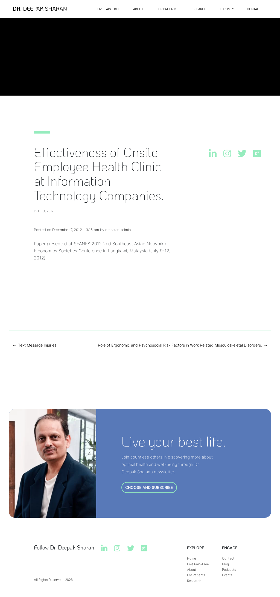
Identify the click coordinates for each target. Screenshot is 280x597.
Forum (225, 9)
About (138, 9)
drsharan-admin (118, 229)
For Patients (167, 9)
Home (191, 558)
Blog (225, 564)
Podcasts (229, 570)
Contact (254, 9)
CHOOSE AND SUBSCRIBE (149, 487)
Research (198, 9)
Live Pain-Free (108, 9)
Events (227, 575)
